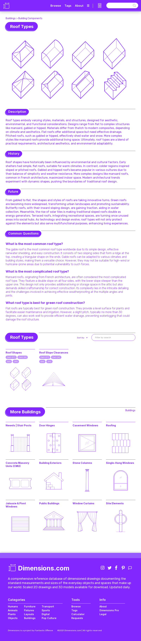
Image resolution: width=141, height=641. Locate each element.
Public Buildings (49, 503)
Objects (13, 618)
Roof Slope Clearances (53, 352)
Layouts (29, 614)
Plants (12, 614)
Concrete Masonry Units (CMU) (17, 464)
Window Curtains (83, 503)
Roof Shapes (14, 352)
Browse (55, 5)
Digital (46, 614)
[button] (82, 337)
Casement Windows (85, 425)
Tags (68, 5)
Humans (13, 606)
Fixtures (29, 610)
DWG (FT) (11, 357)
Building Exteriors (50, 462)
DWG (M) (23, 357)
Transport (48, 606)
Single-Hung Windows (120, 462)
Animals (13, 610)
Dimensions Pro (109, 610)
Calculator (78, 614)
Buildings (11, 18)
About (79, 5)
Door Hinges (47, 425)
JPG (16, 362)
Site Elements (115, 503)
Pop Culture (49, 618)
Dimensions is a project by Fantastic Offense (30, 630)
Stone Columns (82, 462)
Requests (77, 618)
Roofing (111, 425)
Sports (46, 610)
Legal (103, 614)
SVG (9, 362)
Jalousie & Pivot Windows (16, 505)
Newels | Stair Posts (18, 425)
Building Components (30, 18)
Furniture (30, 606)
